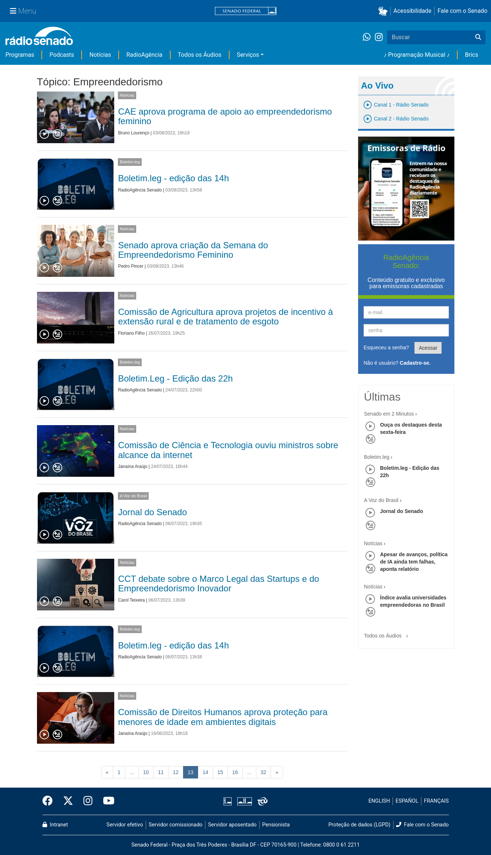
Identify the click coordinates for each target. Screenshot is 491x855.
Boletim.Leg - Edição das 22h (175, 378)
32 (264, 772)
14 (205, 772)
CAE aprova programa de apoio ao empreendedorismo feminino (225, 116)
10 (146, 772)
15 (220, 772)
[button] (384, 11)
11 (161, 772)
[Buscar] (478, 37)
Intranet (55, 825)
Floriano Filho (131, 333)
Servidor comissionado (175, 825)
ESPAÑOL (406, 801)
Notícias (100, 54)
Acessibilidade (413, 10)
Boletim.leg (130, 162)
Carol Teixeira (131, 600)
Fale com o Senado (462, 10)
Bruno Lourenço (133, 132)
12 (176, 772)
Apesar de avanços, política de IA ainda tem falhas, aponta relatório (413, 561)
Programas (19, 54)
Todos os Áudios (200, 54)
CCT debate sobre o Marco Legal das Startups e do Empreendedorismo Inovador (218, 583)
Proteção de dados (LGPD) (359, 825)
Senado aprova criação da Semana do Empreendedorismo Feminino (193, 250)
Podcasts (61, 54)
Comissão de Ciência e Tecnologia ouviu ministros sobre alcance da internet (228, 450)
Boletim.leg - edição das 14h (173, 178)
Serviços (248, 54)
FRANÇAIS (436, 801)
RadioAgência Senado (139, 190)
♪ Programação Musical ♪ (417, 54)
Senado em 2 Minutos (389, 414)
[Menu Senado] (23, 11)
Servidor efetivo (125, 825)
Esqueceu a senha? (386, 347)
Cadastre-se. (415, 363)
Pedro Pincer (130, 266)
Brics (471, 54)
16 (235, 772)
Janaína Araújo (132, 466)
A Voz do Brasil (133, 496)
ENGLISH (379, 801)
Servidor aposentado (232, 825)
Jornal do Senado (152, 512)
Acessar (428, 348)
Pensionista (276, 825)
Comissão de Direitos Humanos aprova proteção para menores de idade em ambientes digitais (222, 716)
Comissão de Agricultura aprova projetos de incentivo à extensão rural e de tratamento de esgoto (225, 316)
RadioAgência (144, 54)
